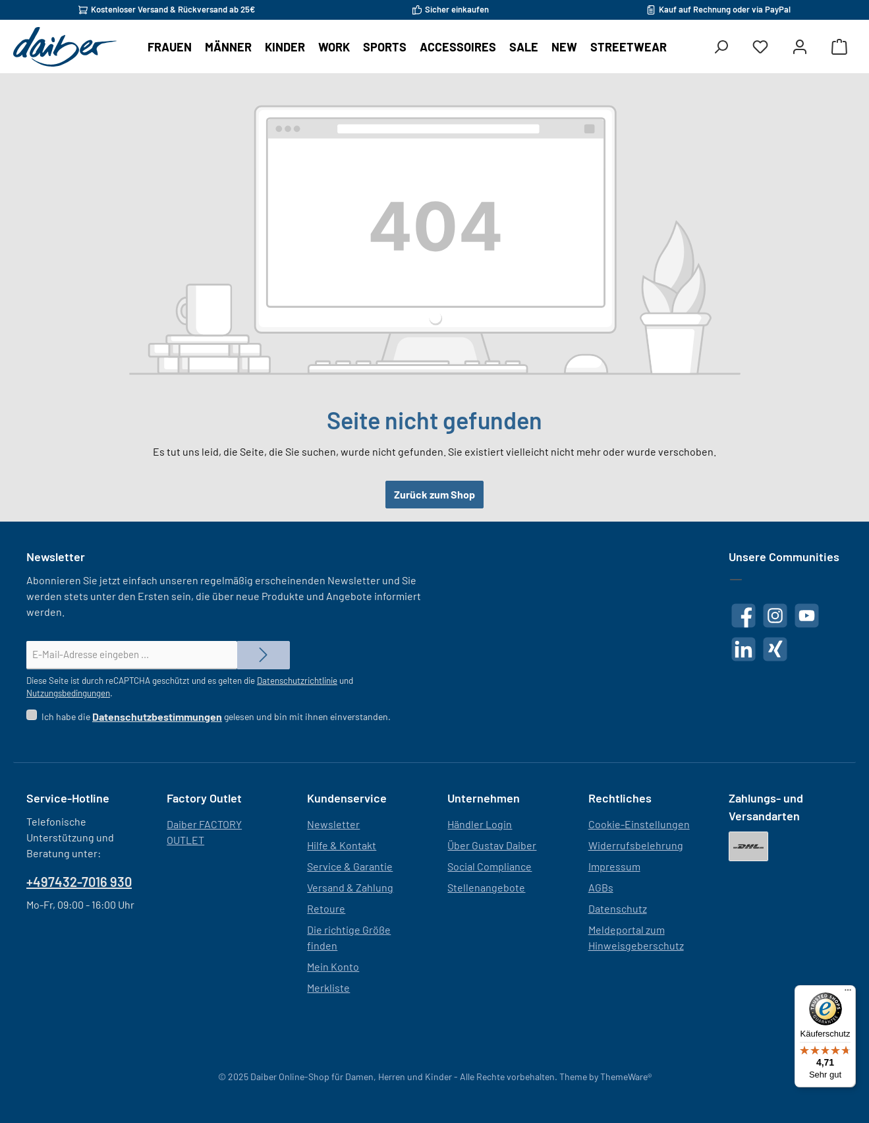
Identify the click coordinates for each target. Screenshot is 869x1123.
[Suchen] (720, 47)
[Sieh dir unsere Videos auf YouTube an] (807, 615)
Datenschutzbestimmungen (157, 716)
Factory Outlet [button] (204, 798)
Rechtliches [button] (620, 798)
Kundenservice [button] (347, 798)
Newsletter (333, 824)
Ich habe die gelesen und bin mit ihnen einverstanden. (216, 716)
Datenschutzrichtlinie (297, 680)
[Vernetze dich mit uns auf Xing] (775, 649)
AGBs (600, 887)
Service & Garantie (350, 866)
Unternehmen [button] (483, 798)
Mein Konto (333, 966)
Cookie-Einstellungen (639, 824)
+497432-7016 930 (79, 882)
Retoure (326, 908)
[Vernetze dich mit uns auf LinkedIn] (743, 649)
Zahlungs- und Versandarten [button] (766, 807)
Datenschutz (617, 908)
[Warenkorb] (839, 47)
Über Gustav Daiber (491, 845)
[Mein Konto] (799, 47)
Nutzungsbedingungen (68, 693)
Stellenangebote (486, 887)
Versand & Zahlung (350, 887)
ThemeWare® (626, 1076)
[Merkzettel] (760, 47)
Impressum (614, 866)
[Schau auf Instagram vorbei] (775, 615)
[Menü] (848, 993)
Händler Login (479, 824)
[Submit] (263, 655)
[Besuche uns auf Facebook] (743, 615)
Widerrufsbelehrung (635, 845)
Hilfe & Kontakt (341, 845)
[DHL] (748, 846)
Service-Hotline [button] (67, 798)
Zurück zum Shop (434, 494)
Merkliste (328, 987)
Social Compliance (489, 866)
